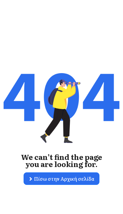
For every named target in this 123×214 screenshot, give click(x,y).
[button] (61, 178)
